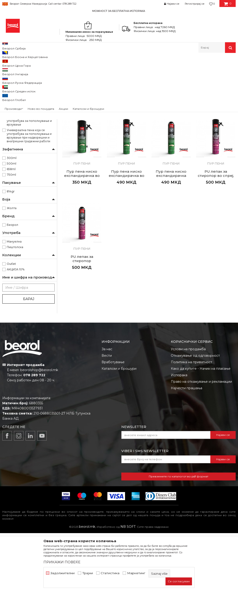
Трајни (87, 573)
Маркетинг (136, 573)
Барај (28, 359)
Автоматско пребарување (159, 70)
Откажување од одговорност (195, 415)
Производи (22, 63)
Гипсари (13, 116)
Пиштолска (15, 307)
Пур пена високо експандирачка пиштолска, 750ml (216, 150)
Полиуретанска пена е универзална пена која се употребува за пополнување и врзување (29, 179)
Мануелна (14, 301)
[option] (119, 10)
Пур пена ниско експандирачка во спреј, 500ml (82, 235)
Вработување (113, 422)
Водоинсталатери (20, 110)
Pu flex (9, 92)
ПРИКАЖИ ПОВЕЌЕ (61, 562)
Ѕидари (12, 121)
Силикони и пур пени (77, 63)
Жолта (12, 268)
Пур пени (11, 87)
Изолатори (15, 127)
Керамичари (16, 133)
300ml (12, 218)
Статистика (110, 573)
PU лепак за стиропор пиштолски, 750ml (82, 320)
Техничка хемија (46, 63)
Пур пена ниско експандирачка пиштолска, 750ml (171, 235)
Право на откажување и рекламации (201, 441)
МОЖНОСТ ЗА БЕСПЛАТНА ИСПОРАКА (118, 11)
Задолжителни (62, 573)
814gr (11, 251)
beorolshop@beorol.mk (39, 430)
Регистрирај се (195, 3)
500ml (11, 223)
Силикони (12, 81)
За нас (107, 409)
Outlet (11, 323)
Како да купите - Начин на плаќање (201, 428)
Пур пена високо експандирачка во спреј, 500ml (126, 150)
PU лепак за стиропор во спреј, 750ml (216, 235)
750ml (11, 234)
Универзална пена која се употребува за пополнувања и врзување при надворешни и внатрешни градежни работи (29, 195)
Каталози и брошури (119, 428)
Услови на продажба (188, 409)
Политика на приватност (191, 422)
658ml (11, 229)
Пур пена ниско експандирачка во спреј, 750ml (126, 235)
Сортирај (192, 70)
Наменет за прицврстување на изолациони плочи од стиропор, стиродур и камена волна (29, 162)
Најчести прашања (186, 448)
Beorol (6, 63)
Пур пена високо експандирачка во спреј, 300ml (82, 150)
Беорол (12, 284)
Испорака (179, 435)
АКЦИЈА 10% (15, 329)
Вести (107, 415)
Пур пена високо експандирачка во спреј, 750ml (171, 150)
